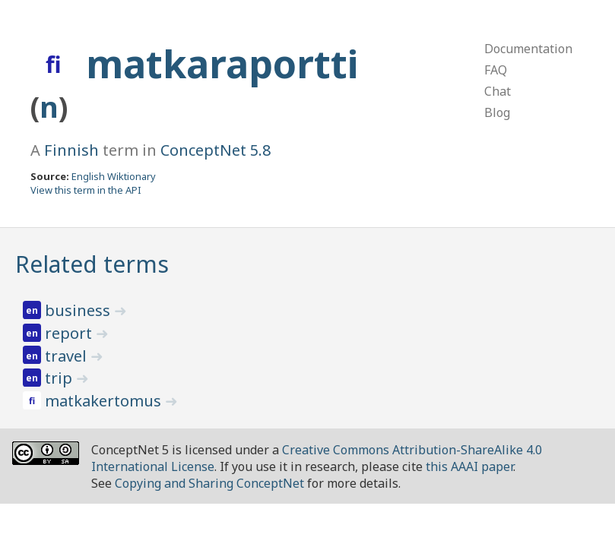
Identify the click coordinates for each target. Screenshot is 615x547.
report (70, 333)
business (79, 310)
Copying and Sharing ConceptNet (209, 483)
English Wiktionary (113, 176)
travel (67, 356)
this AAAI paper (469, 466)
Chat (497, 91)
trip (60, 378)
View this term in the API (85, 190)
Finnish (71, 150)
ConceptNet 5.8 (215, 150)
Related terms (92, 264)
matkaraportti (222, 64)
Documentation (528, 48)
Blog (497, 112)
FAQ (495, 70)
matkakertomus (105, 400)
